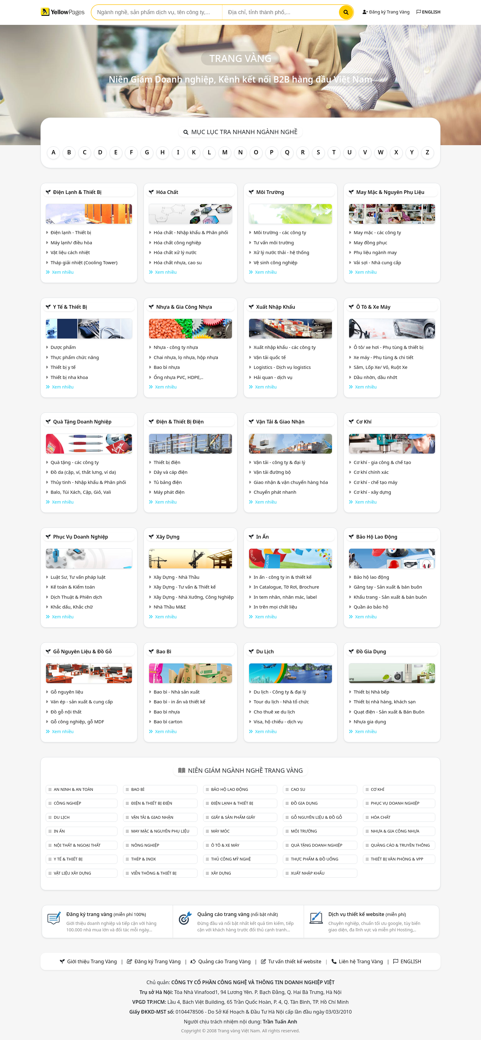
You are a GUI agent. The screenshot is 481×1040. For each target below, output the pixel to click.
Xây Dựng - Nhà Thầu (176, 577)
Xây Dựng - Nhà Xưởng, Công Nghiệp (194, 597)
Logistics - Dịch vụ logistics (282, 367)
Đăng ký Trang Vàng (386, 12)
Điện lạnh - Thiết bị (71, 232)
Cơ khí (363, 421)
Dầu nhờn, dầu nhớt (375, 377)
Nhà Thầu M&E (170, 607)
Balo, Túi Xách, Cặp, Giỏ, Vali (81, 492)
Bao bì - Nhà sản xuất (177, 692)
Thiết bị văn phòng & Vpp (397, 859)
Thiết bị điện (167, 462)
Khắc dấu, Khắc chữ (72, 607)
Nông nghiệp (145, 845)
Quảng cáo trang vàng (237, 914)
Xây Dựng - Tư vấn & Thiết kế (185, 587)
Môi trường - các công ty (280, 232)
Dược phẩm (63, 347)
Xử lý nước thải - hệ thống (281, 252)
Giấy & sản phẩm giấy (233, 817)
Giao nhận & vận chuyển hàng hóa (291, 482)
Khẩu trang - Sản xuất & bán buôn (390, 597)
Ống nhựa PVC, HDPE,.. (178, 377)
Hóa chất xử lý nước (175, 252)
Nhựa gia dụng (370, 721)
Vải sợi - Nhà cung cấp (377, 262)
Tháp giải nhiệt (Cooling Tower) (84, 262)
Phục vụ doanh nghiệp (80, 536)
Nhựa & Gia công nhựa (184, 306)
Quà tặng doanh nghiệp (82, 421)
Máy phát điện (169, 492)
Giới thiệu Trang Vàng (92, 961)
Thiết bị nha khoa (69, 377)
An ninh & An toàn (73, 789)
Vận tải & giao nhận (280, 421)
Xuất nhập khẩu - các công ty (285, 347)
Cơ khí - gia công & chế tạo (382, 462)
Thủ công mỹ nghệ (231, 859)
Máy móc (220, 831)
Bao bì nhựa (167, 367)
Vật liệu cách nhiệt (70, 252)
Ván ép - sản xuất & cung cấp (82, 701)
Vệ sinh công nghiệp (276, 262)
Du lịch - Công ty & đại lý (280, 692)
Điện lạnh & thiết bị (77, 192)
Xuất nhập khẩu (275, 306)
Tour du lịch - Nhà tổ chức (281, 701)
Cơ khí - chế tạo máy (375, 482)
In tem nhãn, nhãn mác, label (285, 597)
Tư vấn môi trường (274, 242)
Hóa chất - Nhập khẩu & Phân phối (191, 232)
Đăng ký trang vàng (106, 914)
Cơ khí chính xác (371, 472)
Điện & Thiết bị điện (180, 421)
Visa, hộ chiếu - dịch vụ (278, 721)
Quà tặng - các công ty (75, 462)
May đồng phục (370, 242)
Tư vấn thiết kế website (295, 961)
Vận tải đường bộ (272, 472)
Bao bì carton (168, 721)
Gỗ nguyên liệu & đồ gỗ (82, 651)
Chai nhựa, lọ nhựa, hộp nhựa (186, 357)
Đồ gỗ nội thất (66, 712)
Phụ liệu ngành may (375, 252)
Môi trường (270, 192)
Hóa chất (167, 192)
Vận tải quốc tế (270, 357)
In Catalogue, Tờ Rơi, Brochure (286, 587)
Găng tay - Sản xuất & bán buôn (388, 587)
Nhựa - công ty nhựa (176, 347)
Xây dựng (167, 536)
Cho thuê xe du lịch (274, 712)
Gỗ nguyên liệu (67, 692)
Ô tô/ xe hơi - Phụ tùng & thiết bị (389, 347)
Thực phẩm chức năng (75, 357)
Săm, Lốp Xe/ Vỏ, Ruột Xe (380, 367)
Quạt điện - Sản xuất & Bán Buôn (389, 712)
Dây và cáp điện (170, 472)
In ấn (262, 536)
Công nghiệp (67, 803)
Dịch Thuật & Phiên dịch (76, 597)
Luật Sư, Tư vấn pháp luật (78, 577)
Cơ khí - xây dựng (372, 492)
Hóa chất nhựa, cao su (178, 262)
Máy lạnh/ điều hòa (71, 242)
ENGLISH (429, 12)
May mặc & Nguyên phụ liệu (390, 192)
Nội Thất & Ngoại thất (77, 845)
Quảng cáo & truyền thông (400, 845)
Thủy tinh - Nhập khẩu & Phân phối (88, 482)
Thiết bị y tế (63, 367)
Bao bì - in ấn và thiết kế (179, 701)
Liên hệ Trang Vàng (361, 961)
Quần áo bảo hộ (371, 607)
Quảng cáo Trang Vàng (224, 961)
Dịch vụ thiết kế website (367, 914)
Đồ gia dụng (371, 651)
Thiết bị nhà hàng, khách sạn (385, 701)
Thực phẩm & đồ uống (314, 859)
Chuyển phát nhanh (275, 492)
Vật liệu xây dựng (72, 873)
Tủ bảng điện (168, 482)
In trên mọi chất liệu (275, 607)
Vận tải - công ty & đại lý (279, 462)
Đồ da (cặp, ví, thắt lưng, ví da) (83, 472)
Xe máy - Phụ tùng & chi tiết (384, 357)
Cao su (298, 789)
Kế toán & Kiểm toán (73, 587)
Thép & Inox (143, 859)
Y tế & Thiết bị (70, 306)
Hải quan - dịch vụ (273, 377)
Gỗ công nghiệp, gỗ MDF (77, 721)
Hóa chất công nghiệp (177, 242)
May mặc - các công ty (377, 232)
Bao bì (163, 651)
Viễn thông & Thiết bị (153, 873)
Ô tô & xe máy (373, 306)
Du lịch (265, 651)
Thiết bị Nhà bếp (371, 692)
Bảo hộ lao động (376, 536)
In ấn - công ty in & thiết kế (283, 577)
